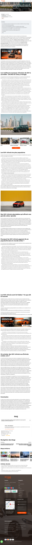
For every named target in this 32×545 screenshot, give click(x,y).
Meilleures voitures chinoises (19, 39)
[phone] (24, 1)
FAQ (3, 32)
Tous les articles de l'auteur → (10, 429)
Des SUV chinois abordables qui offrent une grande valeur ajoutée (13, 26)
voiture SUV (10, 107)
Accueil (15, 8)
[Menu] (31, 1)
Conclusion (4, 31)
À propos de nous (21, 490)
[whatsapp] (21, 1)
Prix (19, 482)
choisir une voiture (4, 57)
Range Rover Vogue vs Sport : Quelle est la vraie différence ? (11, 470)
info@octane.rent (8, 485)
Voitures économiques (14, 145)
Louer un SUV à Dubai (19, 527)
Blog (17, 8)
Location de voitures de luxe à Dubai (21, 529)
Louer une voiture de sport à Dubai (9, 529)
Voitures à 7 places (23, 145)
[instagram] (22, 1)
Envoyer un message (22, 512)
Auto (2, 18)
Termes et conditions (18, 541)
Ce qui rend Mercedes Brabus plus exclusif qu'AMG (9, 471)
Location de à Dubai (10, 523)
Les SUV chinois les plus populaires (8, 25)
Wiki (19, 493)
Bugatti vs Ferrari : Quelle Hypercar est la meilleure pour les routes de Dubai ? (14, 466)
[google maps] (25, 1)
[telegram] (23, 1)
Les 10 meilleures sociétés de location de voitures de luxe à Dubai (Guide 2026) (14, 465)
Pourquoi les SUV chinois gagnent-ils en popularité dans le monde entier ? (14, 27)
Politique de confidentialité (9, 541)
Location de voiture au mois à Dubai (9, 532)
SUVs (1, 145)
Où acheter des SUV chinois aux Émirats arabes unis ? (11, 30)
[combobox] (19, 504)
